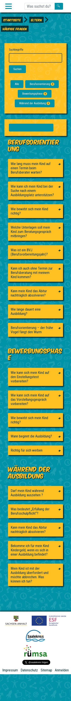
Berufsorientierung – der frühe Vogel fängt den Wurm (32, 330)
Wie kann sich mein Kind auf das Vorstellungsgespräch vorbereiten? (30, 399)
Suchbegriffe (16, 49)
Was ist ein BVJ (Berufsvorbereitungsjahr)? (29, 252)
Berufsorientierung (42, 84)
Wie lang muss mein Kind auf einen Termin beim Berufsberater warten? (31, 168)
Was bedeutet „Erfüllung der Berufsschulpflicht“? (30, 511)
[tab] (35, 168)
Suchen (17, 69)
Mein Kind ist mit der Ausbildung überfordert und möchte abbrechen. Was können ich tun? (29, 574)
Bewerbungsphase (34, 93)
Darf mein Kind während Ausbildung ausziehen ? (27, 493)
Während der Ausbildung (34, 103)
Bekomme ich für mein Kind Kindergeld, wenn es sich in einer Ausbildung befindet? (30, 550)
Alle (17, 84)
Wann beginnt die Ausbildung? (31, 436)
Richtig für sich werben (26, 450)
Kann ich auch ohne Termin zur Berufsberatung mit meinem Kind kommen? (32, 272)
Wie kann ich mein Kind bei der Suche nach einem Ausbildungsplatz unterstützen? (32, 190)
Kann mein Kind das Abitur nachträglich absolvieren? (29, 293)
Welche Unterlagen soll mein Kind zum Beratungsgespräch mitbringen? (31, 231)
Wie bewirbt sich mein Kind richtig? (29, 211)
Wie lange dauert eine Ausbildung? (26, 311)
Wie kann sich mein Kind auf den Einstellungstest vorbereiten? (30, 376)
